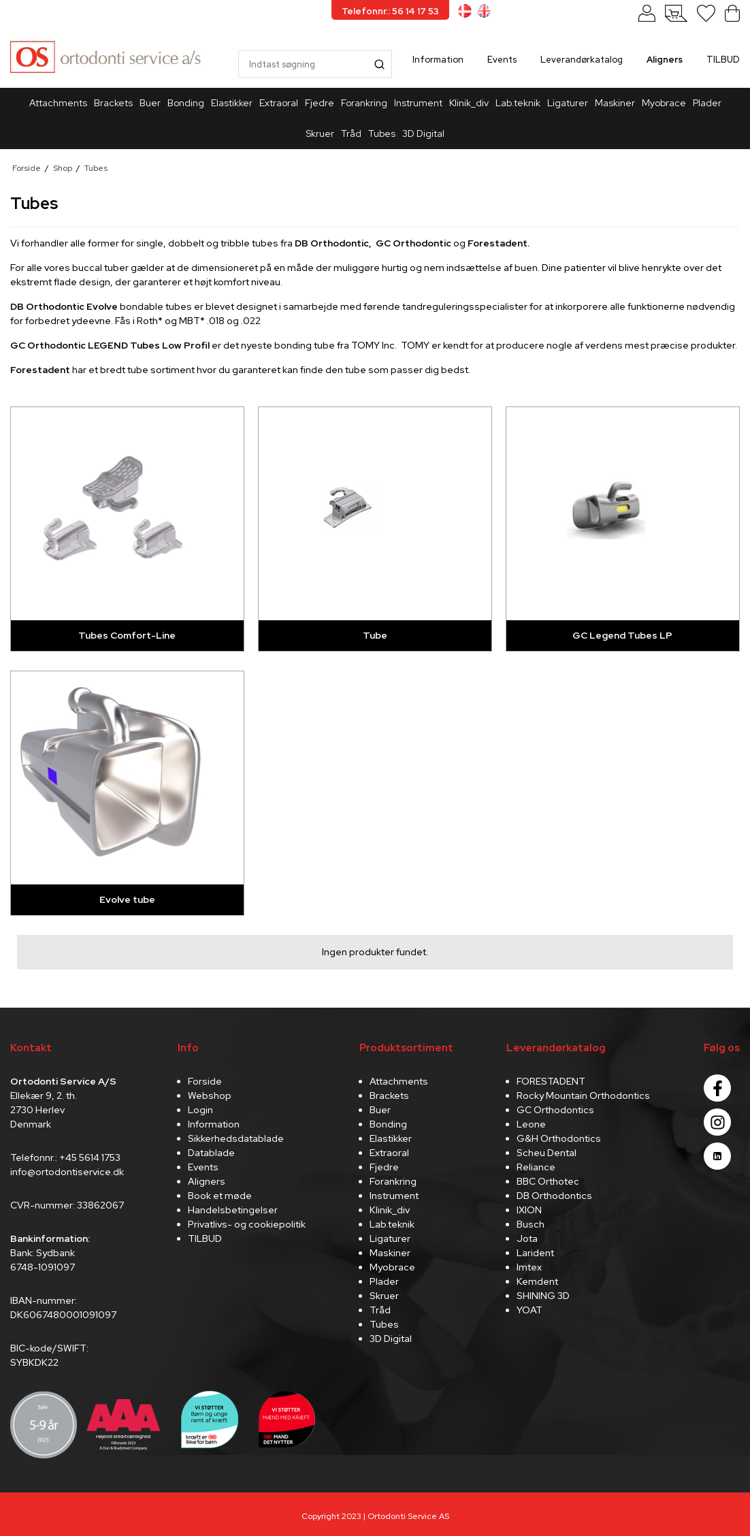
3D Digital (423, 133)
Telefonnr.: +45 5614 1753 (65, 1157)
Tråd (351, 133)
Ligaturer (567, 103)
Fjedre (319, 103)
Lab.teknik (517, 103)
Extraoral (278, 103)
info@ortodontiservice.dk (67, 1172)
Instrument (418, 103)
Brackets (113, 103)
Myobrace (664, 103)
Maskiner (615, 103)
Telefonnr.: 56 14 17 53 (390, 11)
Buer (150, 103)
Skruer (320, 133)
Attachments (58, 103)
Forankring (364, 103)
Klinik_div (469, 103)
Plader (707, 103)
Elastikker (231, 103)
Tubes (381, 133)
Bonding (185, 103)
